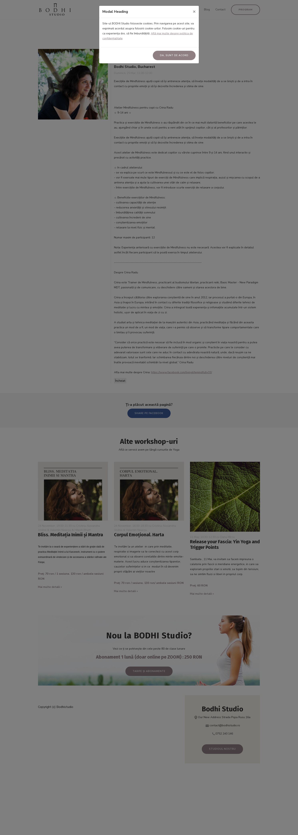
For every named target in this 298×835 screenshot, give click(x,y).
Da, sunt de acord (174, 55)
